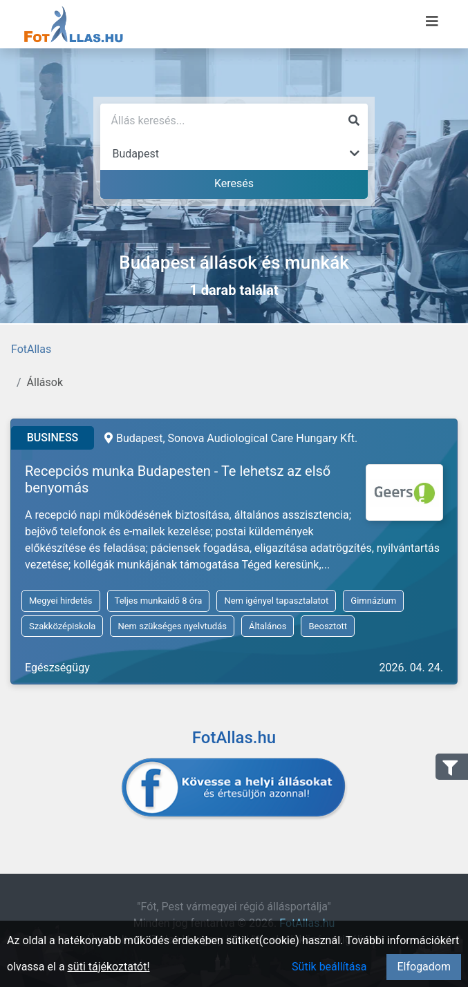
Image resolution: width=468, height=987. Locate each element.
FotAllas (31, 349)
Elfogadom (424, 966)
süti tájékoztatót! (109, 966)
